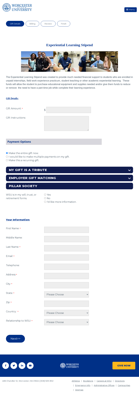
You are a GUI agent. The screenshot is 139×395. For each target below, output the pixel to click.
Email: (10, 256)
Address (11, 274)
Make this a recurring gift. (24, 160)
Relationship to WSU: (19, 320)
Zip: (8, 302)
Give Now (123, 364)
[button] (69, 170)
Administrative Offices (104, 384)
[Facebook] (5, 365)
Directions (121, 380)
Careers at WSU (104, 380)
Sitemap (79, 389)
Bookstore (89, 380)
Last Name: (13, 246)
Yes (49, 194)
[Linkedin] (22, 365)
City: (9, 283)
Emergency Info (83, 384)
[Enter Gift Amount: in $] (68, 110)
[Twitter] (13, 365)
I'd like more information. (61, 201)
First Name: (13, 228)
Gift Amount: (14, 108)
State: (10, 293)
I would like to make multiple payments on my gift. (39, 156)
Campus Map (124, 384)
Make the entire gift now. (23, 153)
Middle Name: (14, 237)
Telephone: (13, 265)
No (48, 198)
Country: (12, 311)
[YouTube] (30, 365)
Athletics (76, 380)
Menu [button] (130, 10)
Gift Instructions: (16, 117)
